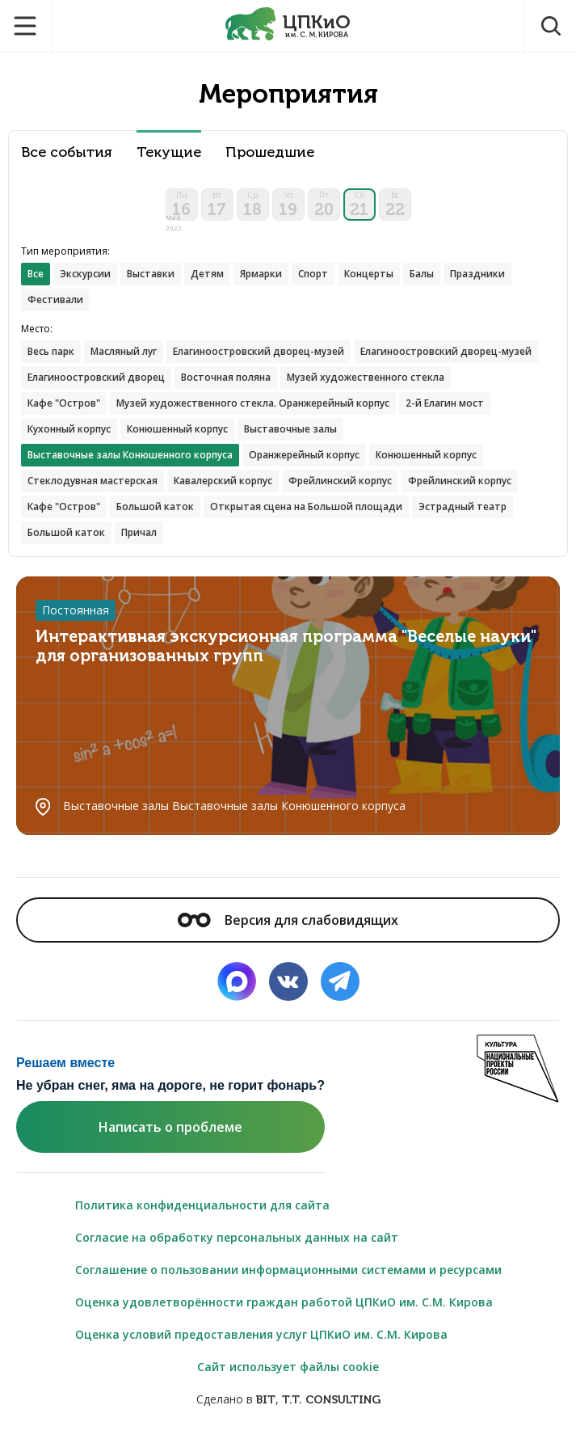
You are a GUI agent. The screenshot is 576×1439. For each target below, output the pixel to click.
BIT (265, 1400)
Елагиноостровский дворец (96, 377)
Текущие (169, 152)
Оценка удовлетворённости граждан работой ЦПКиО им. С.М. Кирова (284, 1302)
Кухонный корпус (69, 429)
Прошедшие (269, 152)
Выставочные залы (290, 429)
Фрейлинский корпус (340, 480)
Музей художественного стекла (365, 377)
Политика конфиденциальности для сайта (202, 1205)
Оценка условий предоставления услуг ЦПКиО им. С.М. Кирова (261, 1334)
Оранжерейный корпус (304, 455)
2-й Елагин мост (445, 403)
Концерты (368, 274)
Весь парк (50, 351)
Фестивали (55, 299)
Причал (139, 532)
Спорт (313, 274)
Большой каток (155, 506)
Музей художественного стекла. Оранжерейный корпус (252, 403)
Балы (422, 274)
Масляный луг (123, 351)
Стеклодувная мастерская (92, 480)
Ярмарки (261, 274)
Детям (207, 274)
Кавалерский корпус (223, 480)
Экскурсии (85, 274)
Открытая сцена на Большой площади (306, 506)
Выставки (150, 274)
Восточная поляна (226, 377)
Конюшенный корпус (177, 429)
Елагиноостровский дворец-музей (258, 351)
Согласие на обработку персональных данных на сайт (236, 1237)
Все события (66, 152)
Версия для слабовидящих (287, 920)
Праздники (477, 274)
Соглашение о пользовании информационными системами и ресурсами (288, 1269)
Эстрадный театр (462, 506)
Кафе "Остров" (63, 403)
